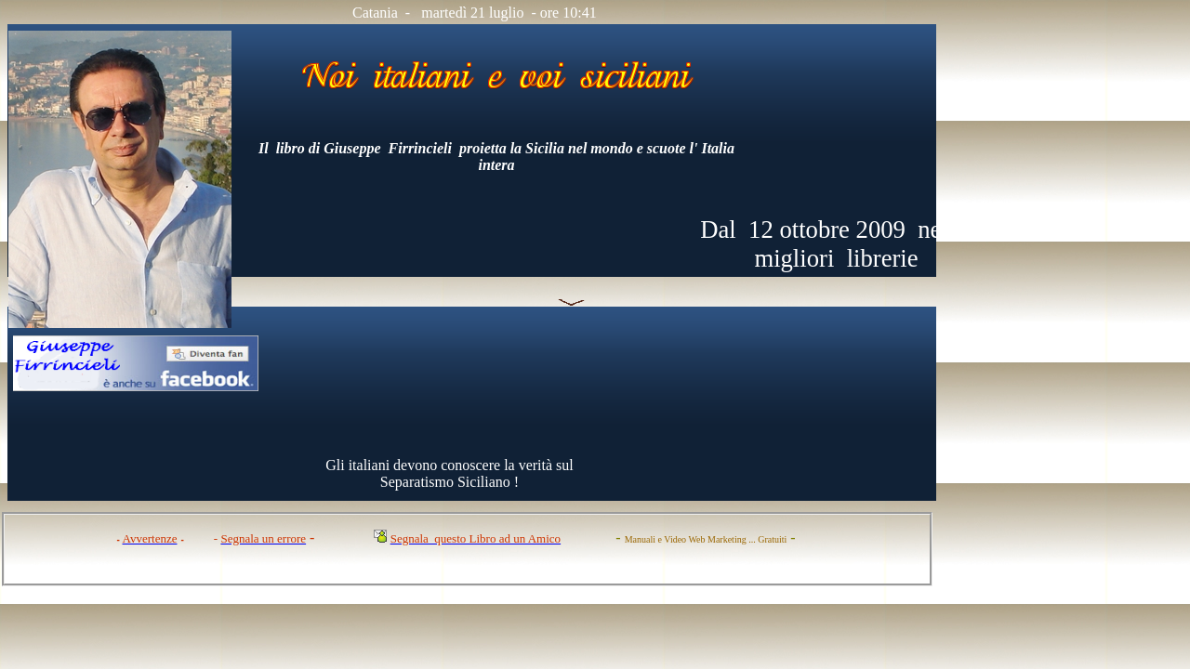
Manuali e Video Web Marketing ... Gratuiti (706, 539)
